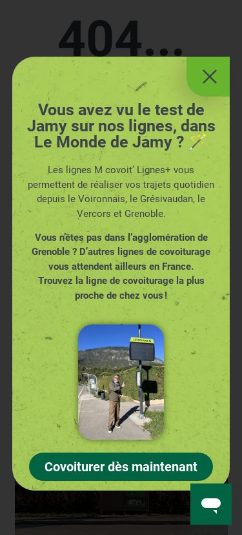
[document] (121, 267)
